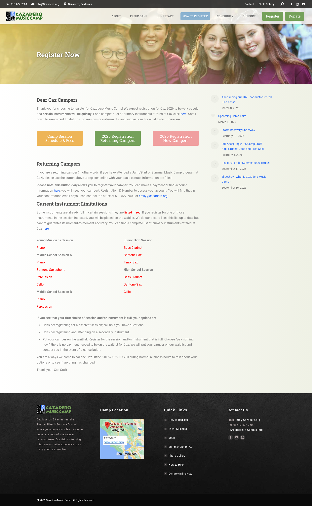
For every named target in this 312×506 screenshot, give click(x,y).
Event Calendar (178, 428)
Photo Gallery (266, 4)
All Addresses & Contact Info (245, 429)
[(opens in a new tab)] (215, 99)
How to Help (176, 464)
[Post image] (213, 115)
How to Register (178, 419)
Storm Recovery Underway (238, 130)
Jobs (172, 437)
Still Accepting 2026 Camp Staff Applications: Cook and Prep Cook (243, 146)
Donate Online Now (180, 473)
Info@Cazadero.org (248, 419)
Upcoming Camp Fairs (232, 116)
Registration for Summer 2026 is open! (246, 162)
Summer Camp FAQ (181, 446)
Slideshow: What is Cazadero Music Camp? (244, 179)
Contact (249, 4)
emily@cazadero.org (153, 196)
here (183, 114)
